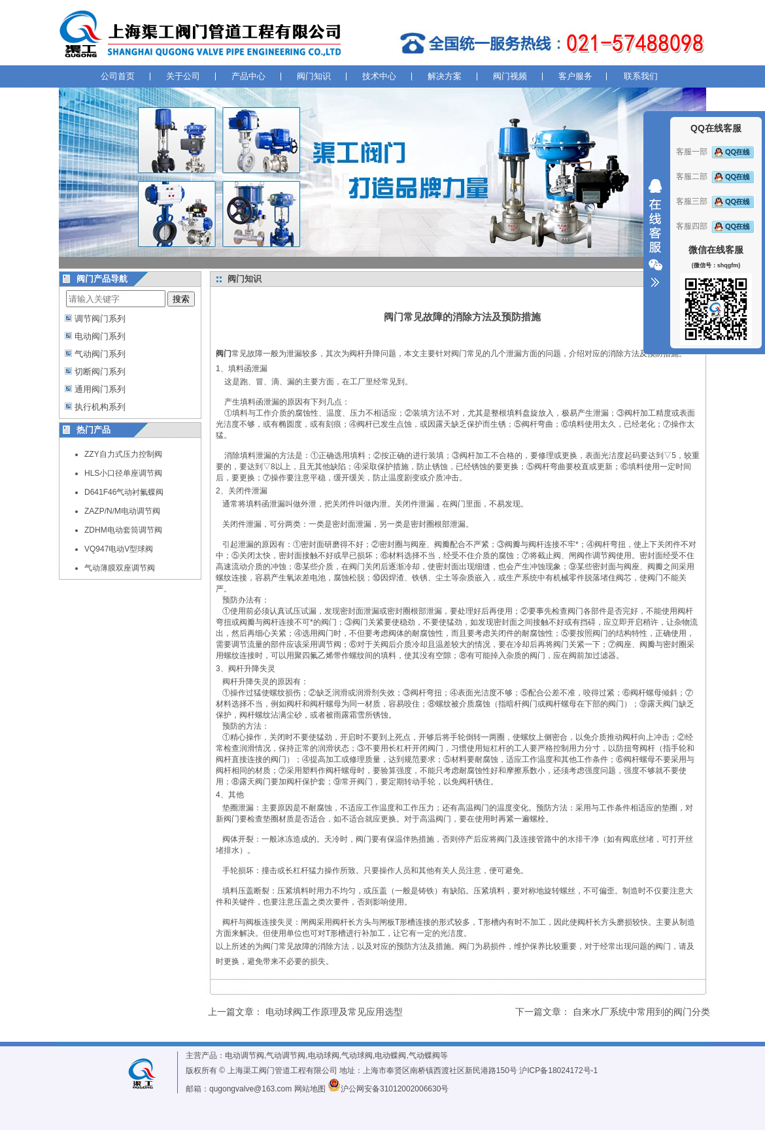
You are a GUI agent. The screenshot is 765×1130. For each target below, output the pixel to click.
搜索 (181, 299)
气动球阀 (357, 1055)
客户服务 (575, 76)
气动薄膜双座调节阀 (119, 568)
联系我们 (641, 76)
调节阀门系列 (100, 319)
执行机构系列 (100, 407)
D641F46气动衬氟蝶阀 (123, 492)
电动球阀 (323, 1055)
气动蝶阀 (424, 1055)
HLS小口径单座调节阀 (123, 473)
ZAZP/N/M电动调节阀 (122, 511)
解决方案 (445, 76)
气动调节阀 (285, 1055)
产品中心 (248, 76)
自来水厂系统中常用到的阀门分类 (641, 1011)
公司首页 (118, 76)
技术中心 (379, 76)
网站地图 (310, 1088)
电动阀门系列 (100, 336)
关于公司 (183, 76)
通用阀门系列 (100, 389)
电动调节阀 (244, 1055)
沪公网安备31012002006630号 (388, 1088)
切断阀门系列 (100, 371)
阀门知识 (314, 76)
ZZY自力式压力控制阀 (123, 454)
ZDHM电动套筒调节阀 (123, 530)
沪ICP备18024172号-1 (558, 1070)
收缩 (655, 233)
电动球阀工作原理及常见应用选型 (334, 1011)
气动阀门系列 (100, 354)
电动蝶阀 (390, 1055)
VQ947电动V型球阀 (118, 549)
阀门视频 (510, 76)
